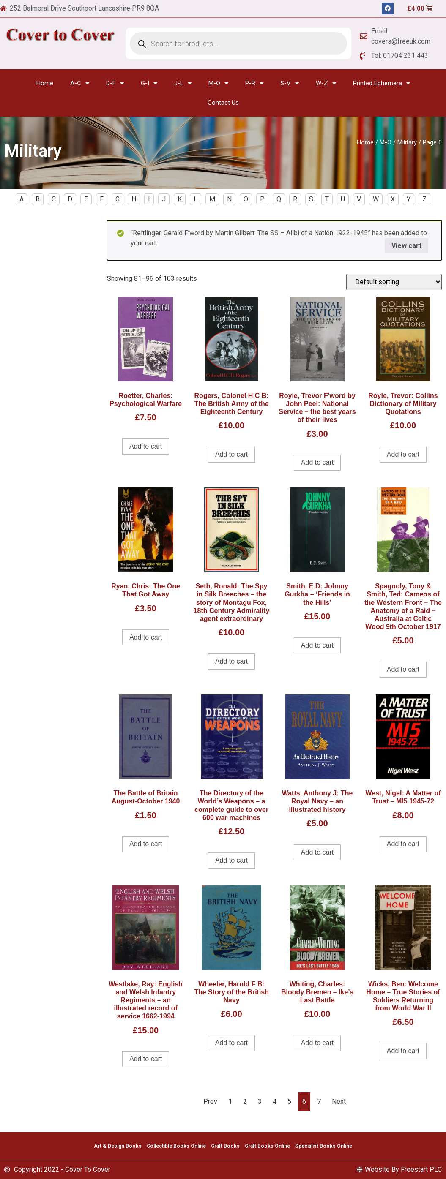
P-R (254, 83)
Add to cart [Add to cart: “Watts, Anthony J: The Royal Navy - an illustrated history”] (317, 852)
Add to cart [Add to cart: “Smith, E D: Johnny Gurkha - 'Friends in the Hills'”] (317, 645)
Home (44, 83)
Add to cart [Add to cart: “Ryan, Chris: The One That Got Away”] (145, 637)
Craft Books (225, 1146)
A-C (79, 83)
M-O (218, 83)
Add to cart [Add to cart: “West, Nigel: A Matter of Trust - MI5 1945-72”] (403, 843)
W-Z (326, 83)
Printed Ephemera (381, 83)
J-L (183, 83)
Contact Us (223, 102)
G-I (149, 83)
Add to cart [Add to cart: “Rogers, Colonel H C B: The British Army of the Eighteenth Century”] (231, 454)
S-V (289, 83)
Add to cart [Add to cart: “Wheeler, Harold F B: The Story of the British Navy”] (231, 1042)
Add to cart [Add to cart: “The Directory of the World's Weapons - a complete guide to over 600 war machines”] (231, 860)
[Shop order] (394, 282)
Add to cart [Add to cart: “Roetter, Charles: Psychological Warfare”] (145, 446)
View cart (406, 246)
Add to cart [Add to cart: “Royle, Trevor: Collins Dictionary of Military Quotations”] (403, 454)
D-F (115, 83)
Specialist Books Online (323, 1146)
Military (407, 142)
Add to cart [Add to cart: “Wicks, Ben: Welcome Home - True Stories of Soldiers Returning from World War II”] (403, 1050)
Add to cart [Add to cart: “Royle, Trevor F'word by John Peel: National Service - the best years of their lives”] (317, 462)
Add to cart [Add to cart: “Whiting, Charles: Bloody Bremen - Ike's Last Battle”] (317, 1042)
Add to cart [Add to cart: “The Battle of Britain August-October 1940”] (145, 843)
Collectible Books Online (176, 1146)
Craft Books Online (267, 1146)
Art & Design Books (118, 1146)
